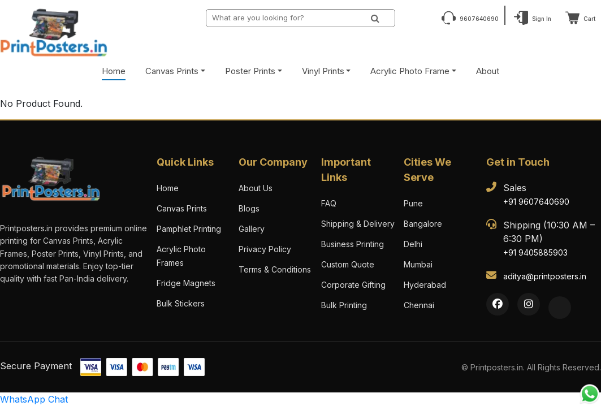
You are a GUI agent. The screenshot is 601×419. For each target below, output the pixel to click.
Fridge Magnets (186, 283)
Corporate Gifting (353, 285)
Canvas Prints (171, 71)
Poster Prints (250, 71)
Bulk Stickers (181, 303)
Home (114, 71)
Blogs (249, 208)
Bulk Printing (344, 305)
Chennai (419, 305)
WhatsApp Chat (34, 399)
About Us (256, 188)
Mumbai (418, 264)
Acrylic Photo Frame (409, 71)
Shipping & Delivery (358, 223)
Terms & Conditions (275, 269)
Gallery (252, 229)
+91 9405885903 (535, 252)
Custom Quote (347, 264)
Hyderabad (425, 285)
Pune (413, 203)
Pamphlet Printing (189, 229)
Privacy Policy (265, 249)
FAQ (328, 203)
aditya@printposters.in (544, 276)
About (487, 71)
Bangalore (423, 223)
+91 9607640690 (536, 201)
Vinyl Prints (323, 71)
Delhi (413, 244)
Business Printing (352, 244)
